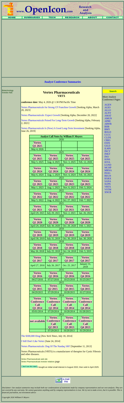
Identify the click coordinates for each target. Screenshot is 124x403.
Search (113, 91)
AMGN (108, 118)
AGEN (107, 104)
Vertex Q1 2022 (37, 195)
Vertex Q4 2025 (85, 157)
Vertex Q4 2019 (85, 234)
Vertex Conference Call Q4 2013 (85, 322)
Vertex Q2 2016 (53, 275)
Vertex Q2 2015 (53, 287)
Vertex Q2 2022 (53, 195)
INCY (107, 151)
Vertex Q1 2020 (37, 221)
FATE (107, 143)
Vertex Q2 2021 (53, 208)
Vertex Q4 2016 (85, 275)
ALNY (107, 113)
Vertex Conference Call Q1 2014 (37, 303)
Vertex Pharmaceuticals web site (34, 359)
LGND (107, 165)
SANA (107, 181)
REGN (107, 175)
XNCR (107, 192)
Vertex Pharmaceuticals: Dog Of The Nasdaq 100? (45, 346)
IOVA (107, 162)
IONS (107, 159)
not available (37, 321)
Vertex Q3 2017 (69, 259)
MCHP (107, 167)
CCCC (107, 134)
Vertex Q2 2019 (53, 234)
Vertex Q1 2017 (37, 259)
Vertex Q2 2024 (53, 170)
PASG (107, 173)
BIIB (106, 126)
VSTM (107, 189)
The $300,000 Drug (30, 336)
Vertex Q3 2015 (69, 287)
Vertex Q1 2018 (37, 246)
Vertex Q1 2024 (37, 170)
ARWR (108, 124)
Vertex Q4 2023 (85, 182)
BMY (107, 129)
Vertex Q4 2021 (85, 208)
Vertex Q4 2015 (85, 287)
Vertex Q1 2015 (37, 287)
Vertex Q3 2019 (69, 234)
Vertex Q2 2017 (53, 259)
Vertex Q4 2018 (85, 246)
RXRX (107, 178)
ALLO (107, 110)
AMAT (107, 115)
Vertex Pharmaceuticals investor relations (38, 362)
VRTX (107, 186)
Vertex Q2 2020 (53, 221)
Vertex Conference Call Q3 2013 (69, 322)
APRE (107, 121)
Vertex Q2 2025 (53, 157)
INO (106, 156)
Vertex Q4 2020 (85, 221)
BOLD (107, 132)
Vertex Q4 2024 (85, 170)
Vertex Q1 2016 (37, 275)
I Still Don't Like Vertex (33, 341)
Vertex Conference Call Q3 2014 (69, 303)
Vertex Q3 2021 (69, 208)
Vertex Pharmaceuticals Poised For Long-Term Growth (48, 120)
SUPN (107, 184)
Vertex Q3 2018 (69, 246)
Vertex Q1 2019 (37, 234)
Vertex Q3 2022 (69, 195)
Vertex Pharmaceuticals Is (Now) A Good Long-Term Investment (52, 128)
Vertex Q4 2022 (85, 195)
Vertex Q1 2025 (37, 144)
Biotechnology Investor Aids (7, 91)
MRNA (108, 170)
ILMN (107, 148)
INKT (107, 154)
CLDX (107, 137)
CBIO (107, 140)
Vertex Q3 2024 (69, 170)
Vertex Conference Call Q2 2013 (53, 322)
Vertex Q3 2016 (69, 275)
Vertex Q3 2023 (69, 182)
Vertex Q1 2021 (37, 208)
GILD (107, 145)
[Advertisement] (28, 48)
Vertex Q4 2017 (85, 259)
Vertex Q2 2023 (53, 182)
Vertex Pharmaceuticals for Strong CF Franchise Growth (48, 107)
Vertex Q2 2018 (53, 246)
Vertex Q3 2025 (69, 157)
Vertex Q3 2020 (69, 221)
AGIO (107, 107)
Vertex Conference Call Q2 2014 (53, 303)
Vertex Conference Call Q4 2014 (85, 303)
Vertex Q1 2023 (37, 182)
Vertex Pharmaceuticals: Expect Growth (40, 115)
